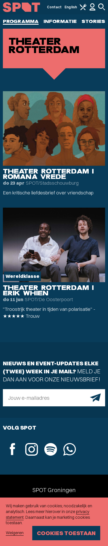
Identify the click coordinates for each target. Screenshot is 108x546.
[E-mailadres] (54, 397)
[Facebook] (12, 449)
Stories (93, 21)
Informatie (60, 21)
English (71, 7)
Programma (21, 21)
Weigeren (15, 532)
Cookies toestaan (66, 533)
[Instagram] (31, 450)
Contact (54, 7)
